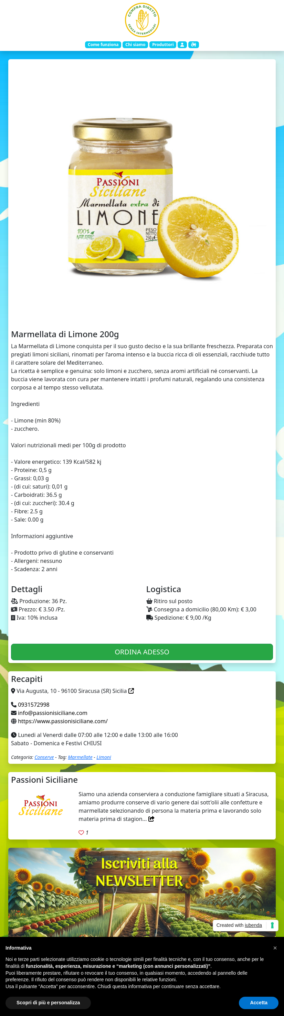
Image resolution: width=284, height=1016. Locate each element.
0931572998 (34, 704)
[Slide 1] (142, 314)
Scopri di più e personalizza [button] (48, 1002)
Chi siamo (135, 44)
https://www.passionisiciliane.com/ (63, 721)
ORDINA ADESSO (142, 651)
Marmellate (80, 757)
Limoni (103, 757)
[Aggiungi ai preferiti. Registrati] (81, 832)
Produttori (162, 44)
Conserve (44, 757)
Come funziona (103, 44)
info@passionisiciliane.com (52, 713)
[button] (275, 947)
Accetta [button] (258, 1002)
